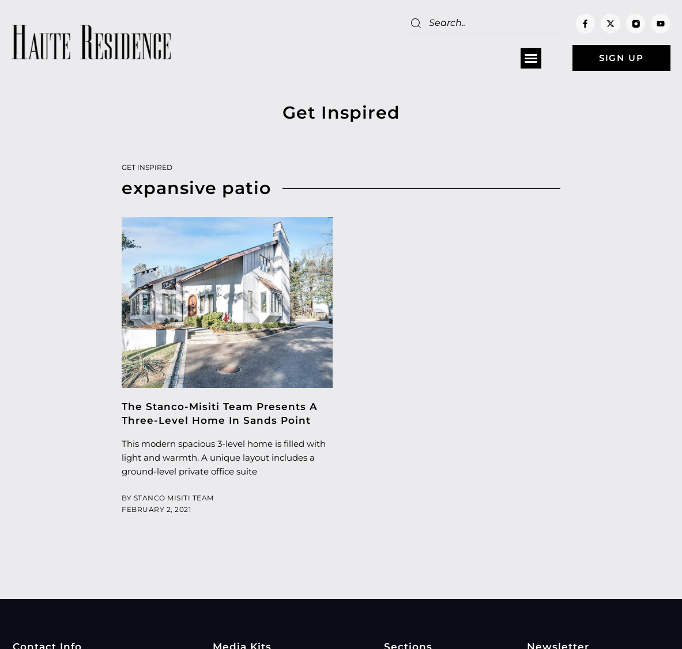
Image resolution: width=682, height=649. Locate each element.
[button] (531, 58)
